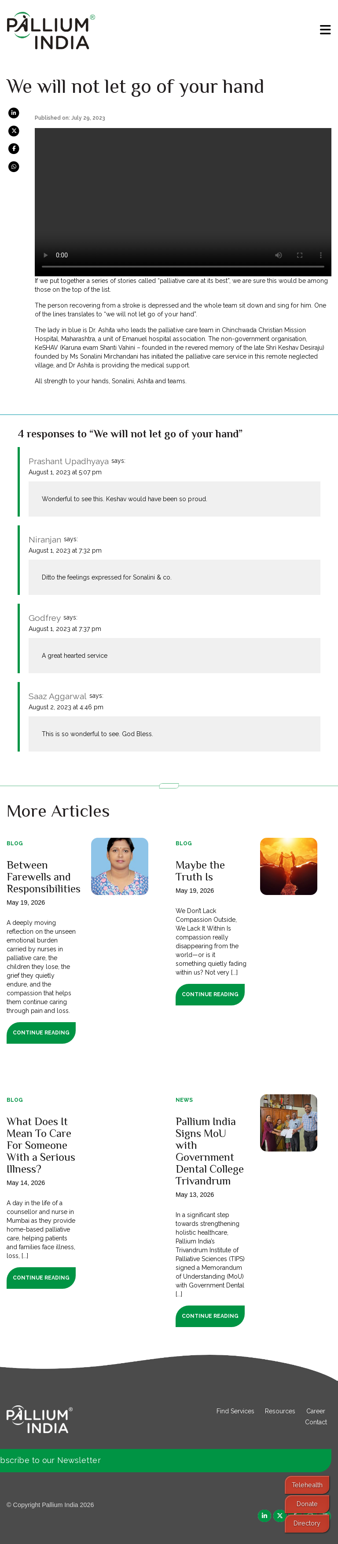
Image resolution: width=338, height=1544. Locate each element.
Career (315, 1411)
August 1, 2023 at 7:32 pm (65, 550)
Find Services (235, 1411)
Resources (280, 1411)
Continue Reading (41, 1033)
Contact (316, 1422)
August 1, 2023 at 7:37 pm (65, 628)
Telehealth (307, 1485)
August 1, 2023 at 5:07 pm (65, 472)
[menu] (325, 30)
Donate (307, 1503)
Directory (307, 1523)
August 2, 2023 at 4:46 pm (66, 707)
